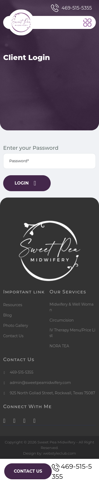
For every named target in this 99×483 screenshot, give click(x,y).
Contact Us (13, 336)
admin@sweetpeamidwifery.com (40, 382)
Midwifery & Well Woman (72, 307)
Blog (7, 315)
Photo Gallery (15, 325)
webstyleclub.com (59, 453)
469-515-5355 (71, 8)
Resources (12, 304)
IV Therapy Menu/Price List (73, 333)
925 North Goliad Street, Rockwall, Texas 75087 (52, 393)
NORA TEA (59, 346)
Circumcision (62, 320)
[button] (87, 23)
